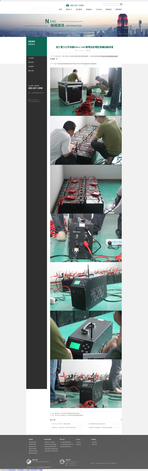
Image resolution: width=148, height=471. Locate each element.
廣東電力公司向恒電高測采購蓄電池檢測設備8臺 (67, 413)
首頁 (60, 9)
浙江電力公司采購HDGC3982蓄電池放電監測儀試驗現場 (69, 415)
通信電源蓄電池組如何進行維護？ (97, 424)
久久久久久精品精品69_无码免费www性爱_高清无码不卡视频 (22, 470)
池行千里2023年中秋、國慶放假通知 (61, 424)
